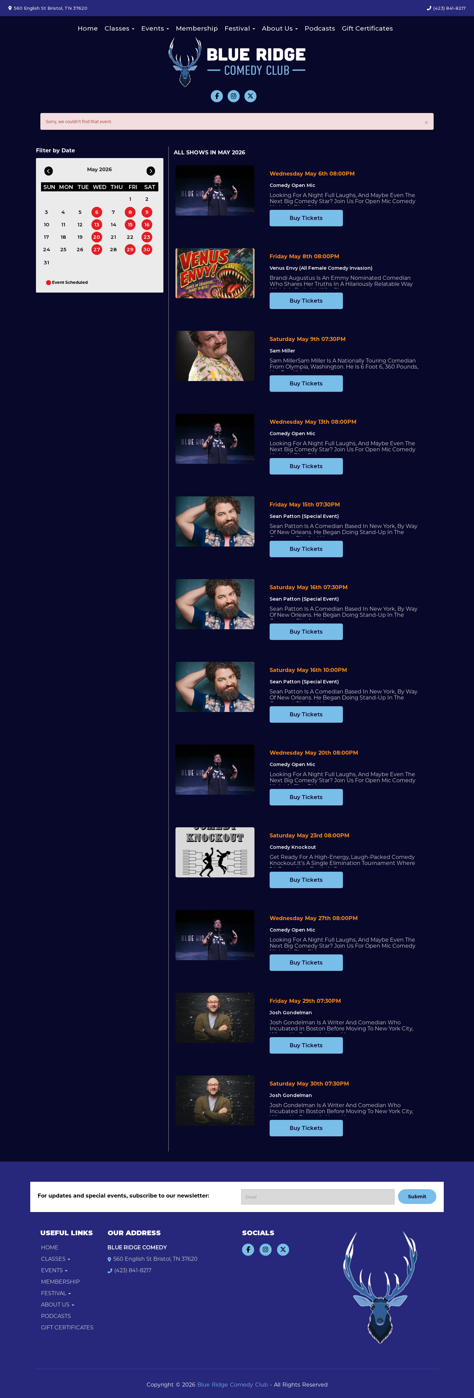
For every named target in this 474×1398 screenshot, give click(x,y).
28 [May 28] (113, 249)
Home (88, 28)
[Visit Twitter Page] (250, 96)
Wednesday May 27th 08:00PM (314, 918)
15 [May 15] (130, 224)
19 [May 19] (80, 237)
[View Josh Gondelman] (214, 1018)
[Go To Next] (151, 169)
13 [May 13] (97, 224)
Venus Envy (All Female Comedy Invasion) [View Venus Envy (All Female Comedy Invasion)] (321, 268)
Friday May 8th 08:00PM (304, 256)
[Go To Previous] (48, 169)
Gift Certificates (367, 28)
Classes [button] (119, 28)
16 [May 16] (147, 224)
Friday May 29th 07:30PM (305, 1001)
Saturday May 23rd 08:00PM (309, 835)
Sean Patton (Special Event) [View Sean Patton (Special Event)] (304, 516)
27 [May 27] (96, 249)
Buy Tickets (306, 218)
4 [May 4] (63, 212)
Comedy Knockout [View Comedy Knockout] (293, 847)
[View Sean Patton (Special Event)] (214, 521)
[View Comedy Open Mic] (214, 190)
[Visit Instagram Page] (234, 96)
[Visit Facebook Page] (217, 96)
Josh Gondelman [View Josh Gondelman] (291, 1013)
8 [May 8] (130, 212)
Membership (197, 28)
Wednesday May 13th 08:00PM (313, 422)
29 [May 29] (130, 249)
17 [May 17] (46, 237)
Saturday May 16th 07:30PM (309, 587)
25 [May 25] (63, 249)
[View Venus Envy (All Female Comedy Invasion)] (214, 273)
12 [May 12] (80, 224)
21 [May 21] (113, 237)
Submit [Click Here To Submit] (417, 1197)
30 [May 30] (146, 249)
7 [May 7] (113, 212)
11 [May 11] (63, 224)
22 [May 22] (130, 237)
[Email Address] (318, 1197)
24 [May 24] (46, 249)
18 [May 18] (63, 237)
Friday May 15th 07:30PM (305, 504)
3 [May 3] (46, 212)
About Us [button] (280, 28)
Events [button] (155, 28)
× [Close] (426, 121)
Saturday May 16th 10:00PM (308, 670)
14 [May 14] (113, 224)
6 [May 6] (96, 212)
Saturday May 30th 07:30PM (309, 1084)
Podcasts (320, 28)
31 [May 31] (46, 262)
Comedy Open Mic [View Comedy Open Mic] (292, 185)
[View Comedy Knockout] (214, 852)
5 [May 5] (80, 212)
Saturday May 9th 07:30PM (308, 339)
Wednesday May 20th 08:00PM (314, 753)
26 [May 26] (80, 249)
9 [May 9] (147, 212)
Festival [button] (240, 28)
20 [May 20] (96, 237)
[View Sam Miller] (214, 356)
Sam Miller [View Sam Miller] (282, 351)
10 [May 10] (46, 224)
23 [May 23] (147, 237)
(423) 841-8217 (449, 8)
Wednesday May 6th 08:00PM (312, 174)
